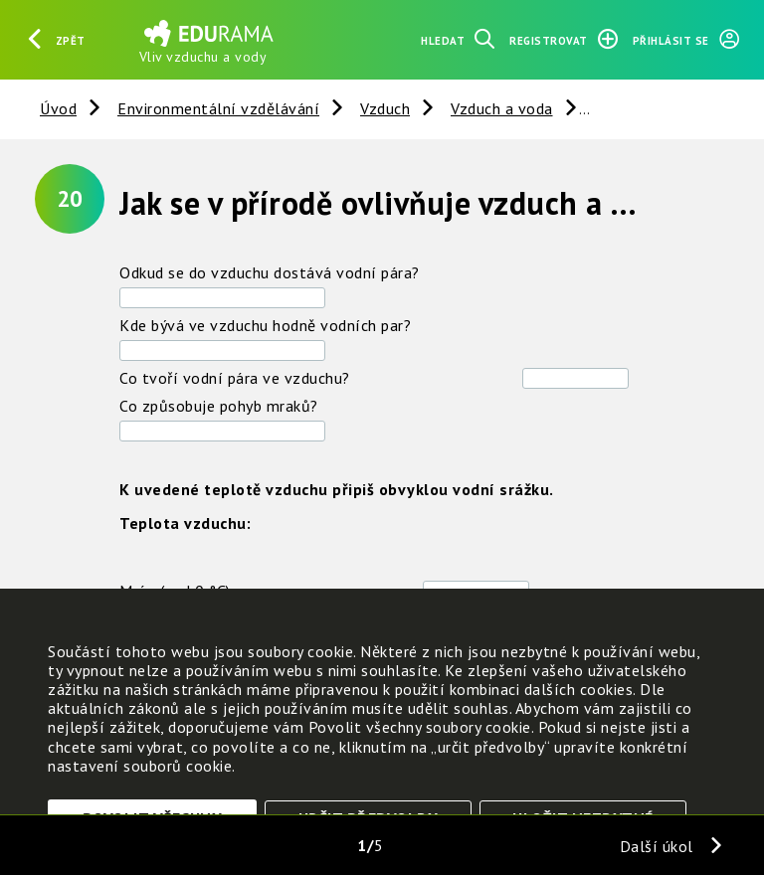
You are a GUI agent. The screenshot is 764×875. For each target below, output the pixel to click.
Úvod (58, 108)
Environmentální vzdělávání (218, 108)
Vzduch (385, 108)
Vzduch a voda (502, 108)
